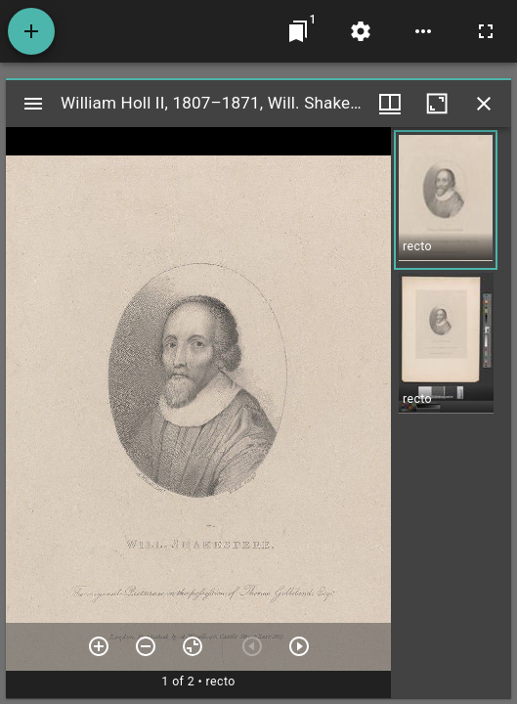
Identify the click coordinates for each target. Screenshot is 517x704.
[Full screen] (485, 31)
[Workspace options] (423, 31)
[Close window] (483, 103)
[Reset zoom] (192, 646)
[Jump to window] (298, 31)
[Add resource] (31, 31)
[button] (446, 200)
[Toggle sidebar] (33, 103)
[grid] (451, 412)
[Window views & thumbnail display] (389, 103)
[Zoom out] (145, 646)
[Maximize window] (436, 103)
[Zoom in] (98, 646)
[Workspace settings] (360, 31)
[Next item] (299, 646)
